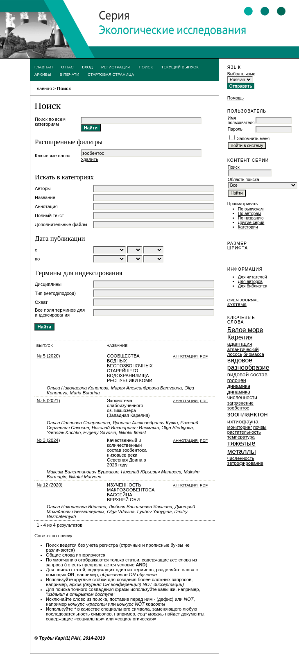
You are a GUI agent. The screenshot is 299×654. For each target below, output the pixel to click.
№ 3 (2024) (48, 440)
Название (45, 197)
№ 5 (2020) (48, 355)
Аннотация (46, 206)
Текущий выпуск (180, 67)
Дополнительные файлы (61, 224)
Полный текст (49, 215)
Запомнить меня (253, 138)
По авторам (249, 213)
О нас (67, 67)
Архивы (42, 74)
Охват (41, 302)
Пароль (235, 129)
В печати (69, 74)
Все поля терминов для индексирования (60, 312)
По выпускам (251, 209)
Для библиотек (252, 286)
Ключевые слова (52, 155)
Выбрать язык (241, 74)
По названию (251, 218)
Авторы (43, 188)
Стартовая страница (111, 74)
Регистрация (116, 67)
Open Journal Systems (243, 302)
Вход (87, 67)
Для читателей (252, 277)
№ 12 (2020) (50, 484)
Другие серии (251, 222)
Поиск (146, 67)
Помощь (235, 98)
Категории (248, 227)
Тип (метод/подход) (55, 293)
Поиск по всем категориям (50, 122)
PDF (204, 356)
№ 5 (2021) (48, 400)
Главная (43, 67)
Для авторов (250, 281)
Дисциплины (48, 284)
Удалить (89, 159)
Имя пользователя (241, 120)
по (37, 258)
